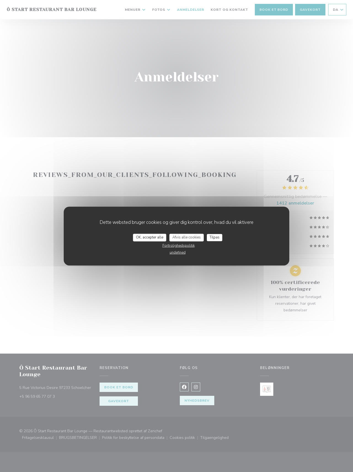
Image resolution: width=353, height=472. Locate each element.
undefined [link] (178, 252)
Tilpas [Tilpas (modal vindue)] (215, 237)
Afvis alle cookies (186, 237)
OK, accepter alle (149, 237)
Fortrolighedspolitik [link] (178, 245)
